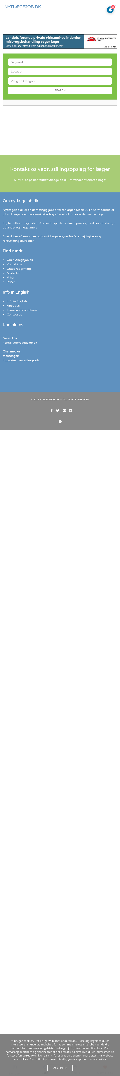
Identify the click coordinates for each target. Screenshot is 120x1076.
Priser (11, 300)
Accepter (60, 1067)
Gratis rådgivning (18, 286)
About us (12, 323)
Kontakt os (14, 282)
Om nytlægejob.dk (19, 278)
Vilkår (10, 295)
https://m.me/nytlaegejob (19, 378)
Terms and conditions (21, 328)
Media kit (13, 291)
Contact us (14, 332)
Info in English (16, 319)
